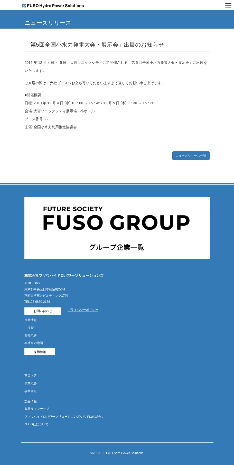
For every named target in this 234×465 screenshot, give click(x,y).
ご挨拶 (29, 328)
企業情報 (30, 320)
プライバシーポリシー (83, 310)
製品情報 (30, 401)
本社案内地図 (33, 343)
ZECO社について (36, 424)
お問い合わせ (43, 311)
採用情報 (40, 352)
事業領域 (30, 391)
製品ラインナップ (36, 409)
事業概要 (30, 383)
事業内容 (30, 375)
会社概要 (30, 335)
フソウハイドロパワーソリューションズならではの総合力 (64, 416)
